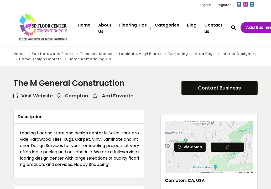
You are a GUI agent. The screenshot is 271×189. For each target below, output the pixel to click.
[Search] (233, 27)
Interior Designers (239, 53)
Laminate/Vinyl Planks (140, 53)
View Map (190, 147)
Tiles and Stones (96, 53)
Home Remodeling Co (90, 59)
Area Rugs (205, 53)
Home (19, 53)
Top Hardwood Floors (53, 53)
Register (224, 5)
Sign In (205, 5)
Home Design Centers (40, 59)
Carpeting (178, 53)
